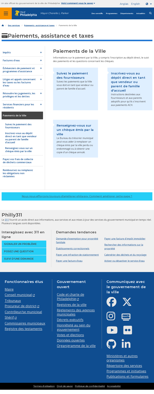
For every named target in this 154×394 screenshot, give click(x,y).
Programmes (111, 13)
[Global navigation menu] (6, 13)
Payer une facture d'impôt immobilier (124, 238)
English (135, 4)
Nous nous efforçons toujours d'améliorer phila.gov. (77, 196)
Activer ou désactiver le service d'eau (124, 260)
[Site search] (150, 13)
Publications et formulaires (127, 376)
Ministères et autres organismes (122, 358)
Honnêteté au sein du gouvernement (73, 327)
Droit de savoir (65, 386)
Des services (97, 13)
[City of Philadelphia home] (27, 13)
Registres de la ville (72, 304)
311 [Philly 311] (7, 219)
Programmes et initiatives (126, 371)
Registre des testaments (23, 328)
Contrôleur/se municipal (23, 312)
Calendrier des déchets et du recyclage (125, 254)
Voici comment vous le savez (78, 3)
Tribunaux (13, 300)
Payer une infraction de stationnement (77, 254)
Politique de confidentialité (90, 386)
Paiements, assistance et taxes (39, 25)
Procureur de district (20, 306)
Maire (9, 289)
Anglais (124, 4)
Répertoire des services (124, 365)
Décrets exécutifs (70, 319)
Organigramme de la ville (76, 345)
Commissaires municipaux (25, 323)
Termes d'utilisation (44, 386)
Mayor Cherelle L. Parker (54, 13)
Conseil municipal (18, 294)
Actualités (140, 13)
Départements (126, 13)
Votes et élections (70, 335)
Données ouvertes (71, 340)
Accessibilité (114, 386)
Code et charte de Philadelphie (70, 296)
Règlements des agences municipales (76, 312)
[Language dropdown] (149, 3)
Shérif (9, 317)
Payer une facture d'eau (69, 260)
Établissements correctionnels (72, 248)
